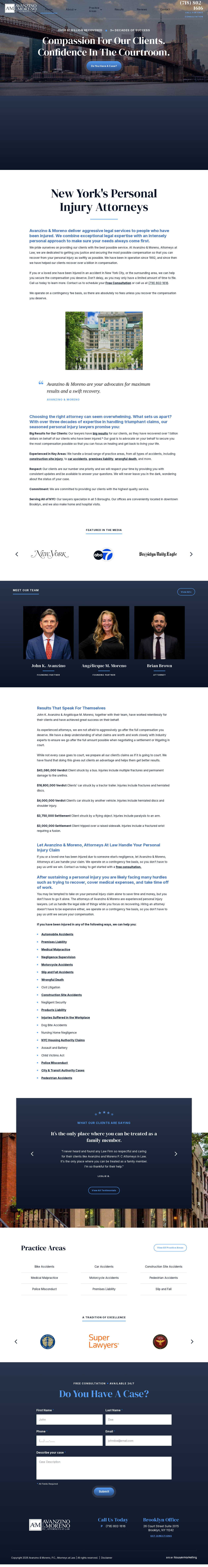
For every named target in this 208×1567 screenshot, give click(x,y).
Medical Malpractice (55, 951)
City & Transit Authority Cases (62, 1072)
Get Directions (161, 1538)
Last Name (114, 1412)
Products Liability (53, 1012)
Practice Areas (92, 8)
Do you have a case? (104, 67)
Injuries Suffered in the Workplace (65, 1019)
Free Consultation (118, 285)
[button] (16, 556)
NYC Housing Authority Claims (63, 1042)
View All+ (186, 593)
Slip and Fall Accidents (57, 974)
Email (110, 1433)
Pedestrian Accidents (56, 1080)
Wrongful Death (52, 981)
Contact (139, 8)
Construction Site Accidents (61, 997)
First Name (45, 1412)
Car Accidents (104, 1268)
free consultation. (128, 869)
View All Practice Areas (169, 1249)
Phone (42, 1433)
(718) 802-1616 (186, 6)
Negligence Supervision (58, 959)
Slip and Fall (164, 1291)
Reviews (125, 8)
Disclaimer (106, 1560)
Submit (104, 1494)
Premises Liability (54, 944)
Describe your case (51, 1454)
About (73, 8)
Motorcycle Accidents (57, 966)
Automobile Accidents (57, 936)
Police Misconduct (54, 1065)
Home (61, 8)
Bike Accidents (44, 1268)
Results (112, 8)
